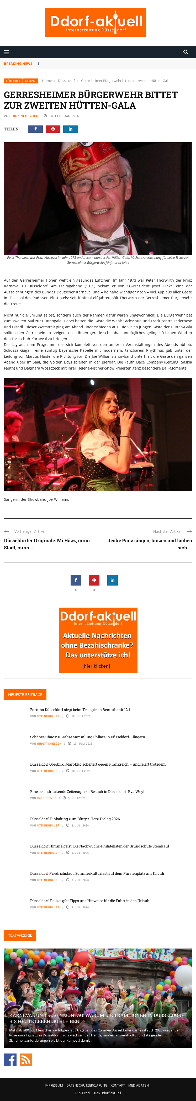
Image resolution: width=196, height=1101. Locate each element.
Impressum (54, 1085)
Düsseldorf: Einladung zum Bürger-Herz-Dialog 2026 (75, 818)
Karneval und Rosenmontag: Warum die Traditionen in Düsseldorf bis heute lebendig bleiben (96, 1018)
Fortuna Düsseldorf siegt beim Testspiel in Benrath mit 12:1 (89, 63)
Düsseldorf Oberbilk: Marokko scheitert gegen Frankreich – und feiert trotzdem (98, 764)
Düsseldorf (13, 81)
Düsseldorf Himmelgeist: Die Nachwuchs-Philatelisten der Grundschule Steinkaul (99, 846)
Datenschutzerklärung (86, 1085)
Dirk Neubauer (25, 116)
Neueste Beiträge (25, 694)
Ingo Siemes (46, 798)
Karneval (30, 81)
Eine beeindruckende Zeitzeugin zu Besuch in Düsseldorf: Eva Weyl (87, 791)
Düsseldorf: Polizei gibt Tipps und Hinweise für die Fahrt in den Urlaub (89, 900)
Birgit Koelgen (49, 743)
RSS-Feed (82, 1093)
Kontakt (118, 1085)
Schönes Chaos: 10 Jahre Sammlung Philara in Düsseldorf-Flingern (87, 736)
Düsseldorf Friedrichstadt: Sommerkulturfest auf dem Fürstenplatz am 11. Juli (97, 873)
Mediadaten (138, 1085)
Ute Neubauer (48, 716)
